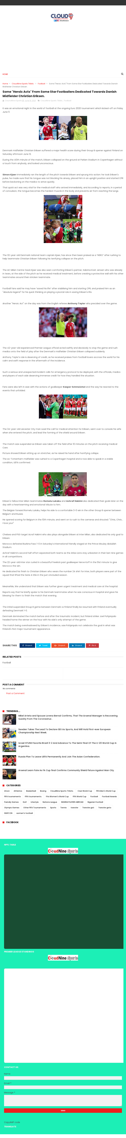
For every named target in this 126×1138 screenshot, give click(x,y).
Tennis (63, 811)
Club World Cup (85, 795)
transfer (74, 811)
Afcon (7, 795)
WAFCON (8, 817)
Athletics (18, 795)
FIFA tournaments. (33, 800)
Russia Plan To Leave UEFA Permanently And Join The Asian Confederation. (59, 760)
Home (5, 76)
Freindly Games (11, 806)
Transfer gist (88, 811)
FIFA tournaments (12, 800)
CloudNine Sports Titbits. (23, 85)
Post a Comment (15, 697)
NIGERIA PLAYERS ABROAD (72, 806)
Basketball (31, 795)
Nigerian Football (95, 806)
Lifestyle (35, 806)
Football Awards (109, 800)
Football (41, 85)
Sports (53, 811)
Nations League (50, 806)
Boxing (43, 795)
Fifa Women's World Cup (57, 800)
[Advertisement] (63, 47)
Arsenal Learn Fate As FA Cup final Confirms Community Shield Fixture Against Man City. (66, 774)
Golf (25, 806)
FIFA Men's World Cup (106, 795)
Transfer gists (104, 811)
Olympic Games (11, 811)
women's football (24, 817)
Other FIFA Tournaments (34, 811)
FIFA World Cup (79, 800)
